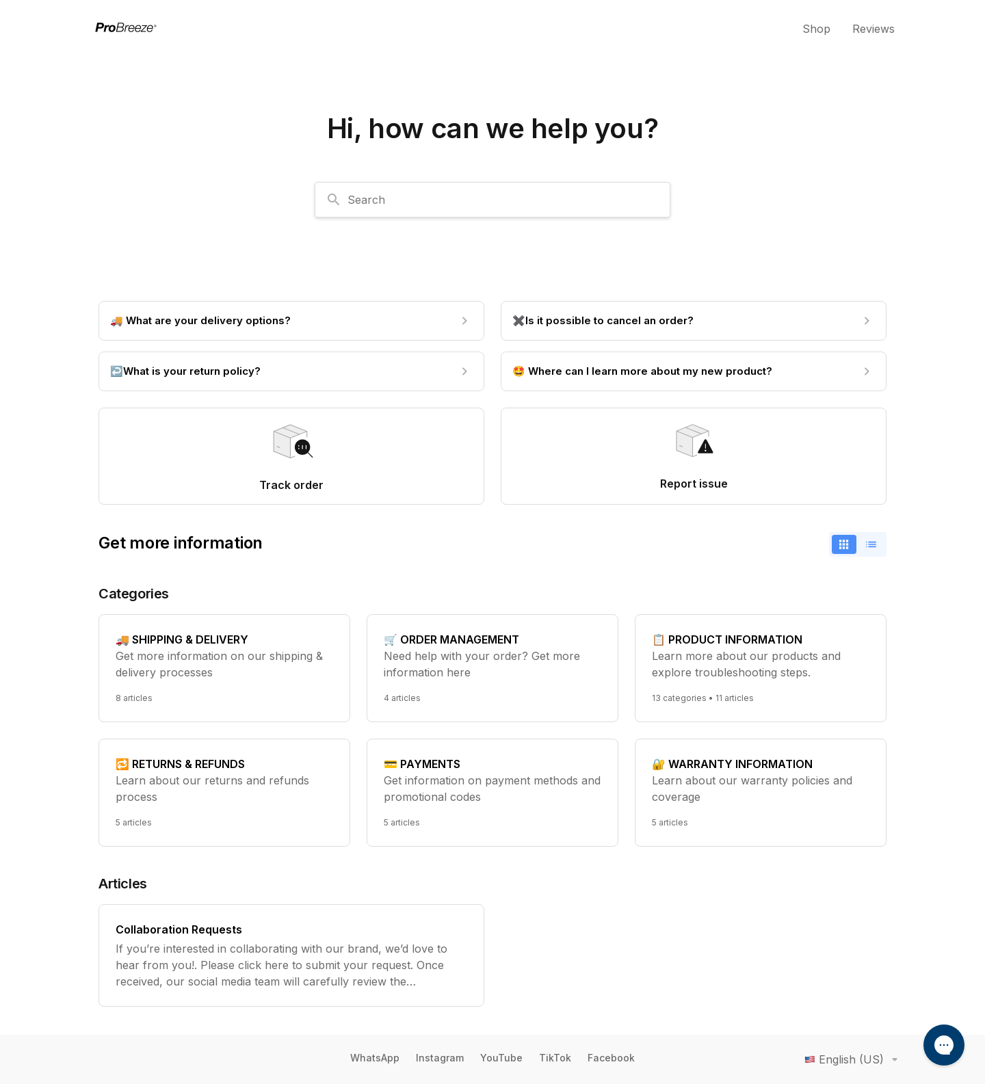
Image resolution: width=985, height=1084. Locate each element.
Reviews (873, 29)
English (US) (853, 1059)
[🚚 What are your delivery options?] (291, 321)
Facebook (611, 1057)
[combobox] (492, 199)
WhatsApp (374, 1057)
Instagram (440, 1057)
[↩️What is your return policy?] (291, 371)
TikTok (555, 1057)
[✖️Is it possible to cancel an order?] (693, 321)
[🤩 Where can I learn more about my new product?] (693, 371)
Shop (816, 29)
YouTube (501, 1057)
